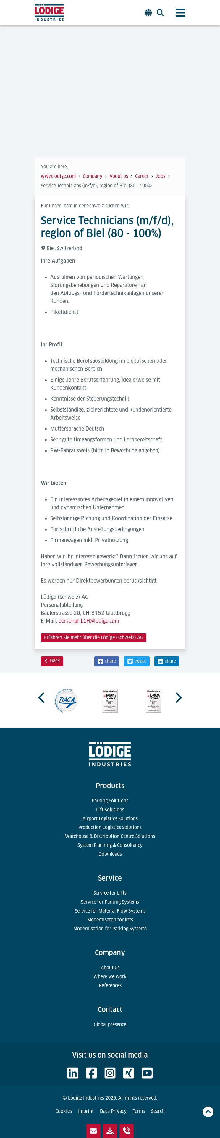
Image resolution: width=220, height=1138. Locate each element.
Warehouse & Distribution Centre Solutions (110, 836)
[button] (106, 661)
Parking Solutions (110, 801)
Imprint (86, 1111)
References (110, 985)
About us (110, 968)
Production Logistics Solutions (110, 827)
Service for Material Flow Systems (110, 911)
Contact (110, 1009)
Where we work (110, 976)
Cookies (63, 1111)
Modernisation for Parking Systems (110, 928)
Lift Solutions (110, 810)
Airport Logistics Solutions (110, 818)
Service (110, 878)
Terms (139, 1111)
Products (110, 785)
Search (158, 1111)
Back (52, 660)
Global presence (110, 1024)
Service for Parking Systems (110, 902)
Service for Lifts (110, 893)
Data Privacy (113, 1111)
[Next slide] (178, 698)
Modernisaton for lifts (110, 920)
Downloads (110, 854)
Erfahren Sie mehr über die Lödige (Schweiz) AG (93, 637)
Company (110, 952)
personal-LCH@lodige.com (89, 621)
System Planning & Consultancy (110, 845)
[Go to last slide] (42, 698)
